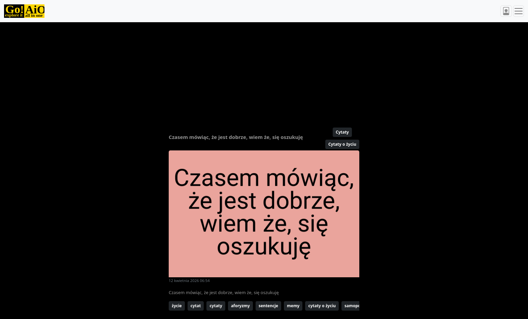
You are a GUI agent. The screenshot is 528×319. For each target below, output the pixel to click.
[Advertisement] (248, 72)
